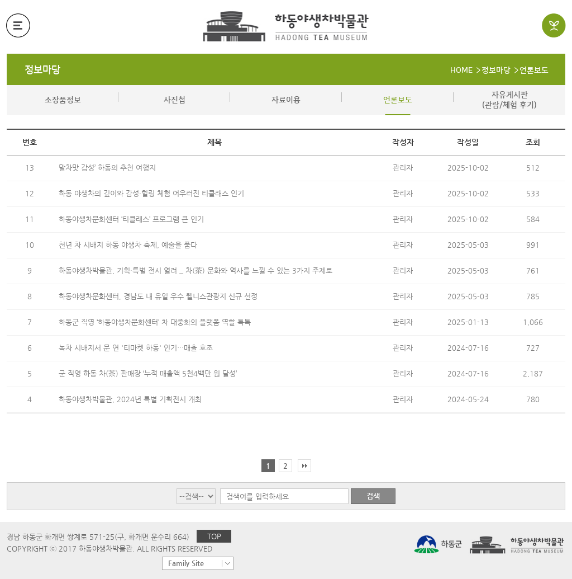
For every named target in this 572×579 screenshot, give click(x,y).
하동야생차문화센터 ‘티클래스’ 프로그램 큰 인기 (131, 219)
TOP (214, 536)
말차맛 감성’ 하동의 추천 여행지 (107, 167)
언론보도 (534, 70)
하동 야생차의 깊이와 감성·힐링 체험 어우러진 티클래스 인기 (151, 193)
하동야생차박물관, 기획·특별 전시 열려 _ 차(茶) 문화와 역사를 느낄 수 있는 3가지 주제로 (195, 270)
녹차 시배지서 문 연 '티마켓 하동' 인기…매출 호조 (136, 347)
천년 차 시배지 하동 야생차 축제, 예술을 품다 (128, 245)
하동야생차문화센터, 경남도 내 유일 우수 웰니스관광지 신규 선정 (158, 296)
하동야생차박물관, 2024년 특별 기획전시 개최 (130, 399)
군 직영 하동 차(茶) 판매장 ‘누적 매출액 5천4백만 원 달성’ (148, 373)
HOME (461, 70)
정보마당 (42, 70)
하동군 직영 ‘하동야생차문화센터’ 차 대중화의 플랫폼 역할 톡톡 (155, 322)
